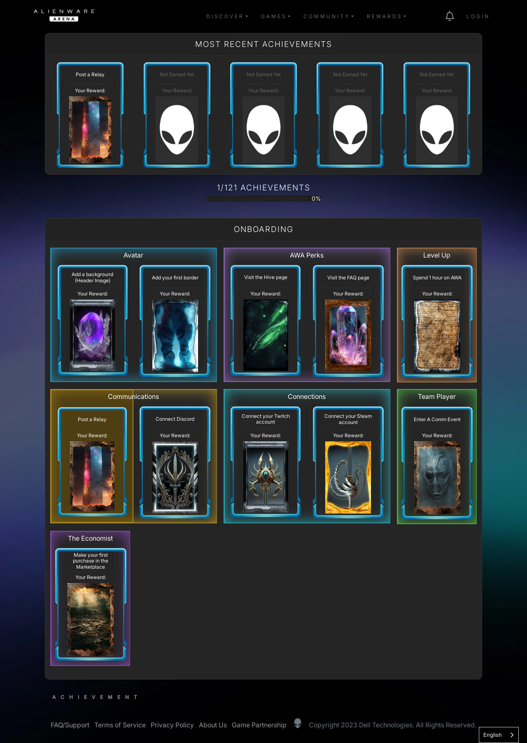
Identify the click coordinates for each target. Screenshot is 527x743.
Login (478, 16)
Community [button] (326, 16)
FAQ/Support (70, 725)
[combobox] (499, 735)
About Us (213, 725)
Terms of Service (120, 725)
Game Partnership (259, 725)
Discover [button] (225, 16)
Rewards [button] (384, 16)
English (492, 734)
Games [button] (274, 16)
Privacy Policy (172, 725)
